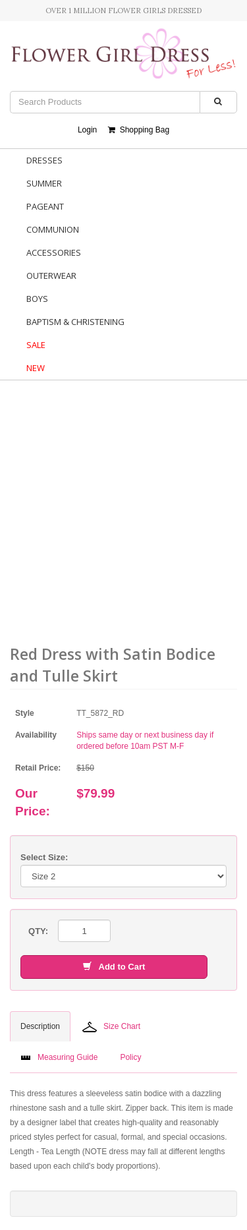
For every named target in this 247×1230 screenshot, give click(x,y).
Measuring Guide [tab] (58, 1057)
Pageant (45, 206)
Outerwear (51, 275)
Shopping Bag (138, 129)
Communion (52, 229)
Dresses (44, 160)
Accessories (53, 252)
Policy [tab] (130, 1057)
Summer (44, 183)
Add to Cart (114, 967)
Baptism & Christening (75, 322)
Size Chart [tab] (111, 1027)
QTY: (38, 931)
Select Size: (44, 857)
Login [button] (87, 129)
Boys (37, 299)
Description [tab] (40, 1026)
